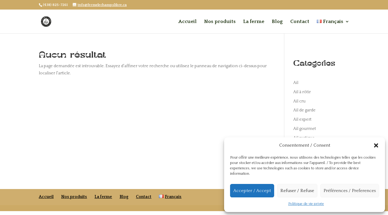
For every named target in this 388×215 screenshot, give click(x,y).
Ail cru (299, 101)
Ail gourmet (304, 128)
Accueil (188, 21)
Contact (299, 21)
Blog (277, 21)
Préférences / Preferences (350, 190)
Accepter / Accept (252, 190)
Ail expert (302, 119)
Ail (295, 82)
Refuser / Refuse (297, 190)
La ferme (253, 21)
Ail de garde (304, 110)
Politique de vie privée (306, 204)
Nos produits (220, 21)
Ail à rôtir (302, 92)
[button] (376, 145)
